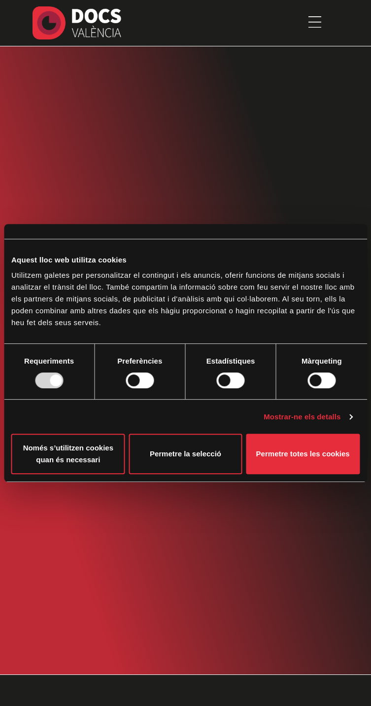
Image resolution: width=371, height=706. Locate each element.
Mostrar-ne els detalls (302, 416)
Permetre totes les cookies (303, 453)
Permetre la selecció (185, 453)
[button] (314, 23)
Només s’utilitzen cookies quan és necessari (68, 454)
